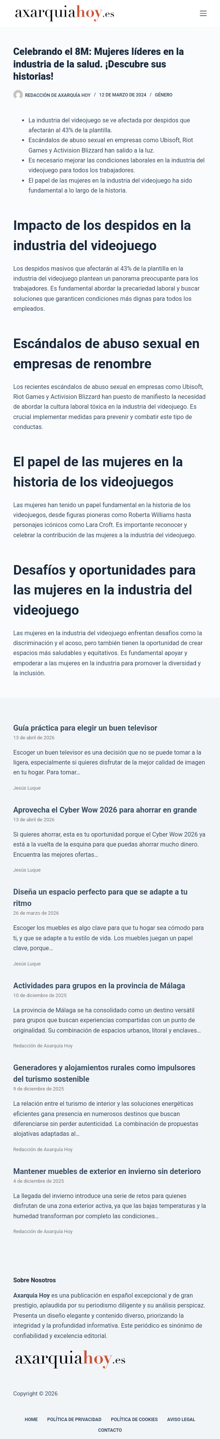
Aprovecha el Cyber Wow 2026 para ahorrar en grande (105, 809)
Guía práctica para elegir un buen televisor (85, 727)
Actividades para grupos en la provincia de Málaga (99, 985)
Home (31, 1419)
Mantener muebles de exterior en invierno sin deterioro (107, 1171)
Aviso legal (181, 1419)
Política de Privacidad (74, 1419)
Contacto (110, 1430)
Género (163, 95)
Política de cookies (134, 1419)
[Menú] (203, 13)
